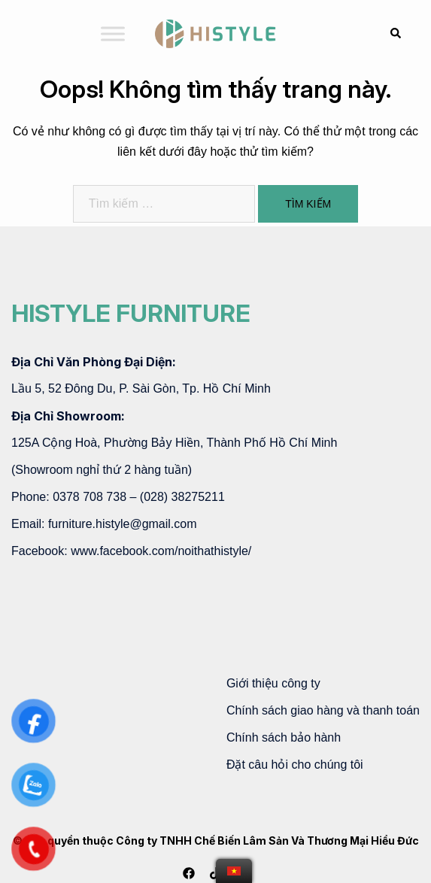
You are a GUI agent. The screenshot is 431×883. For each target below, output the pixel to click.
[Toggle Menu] (113, 33)
